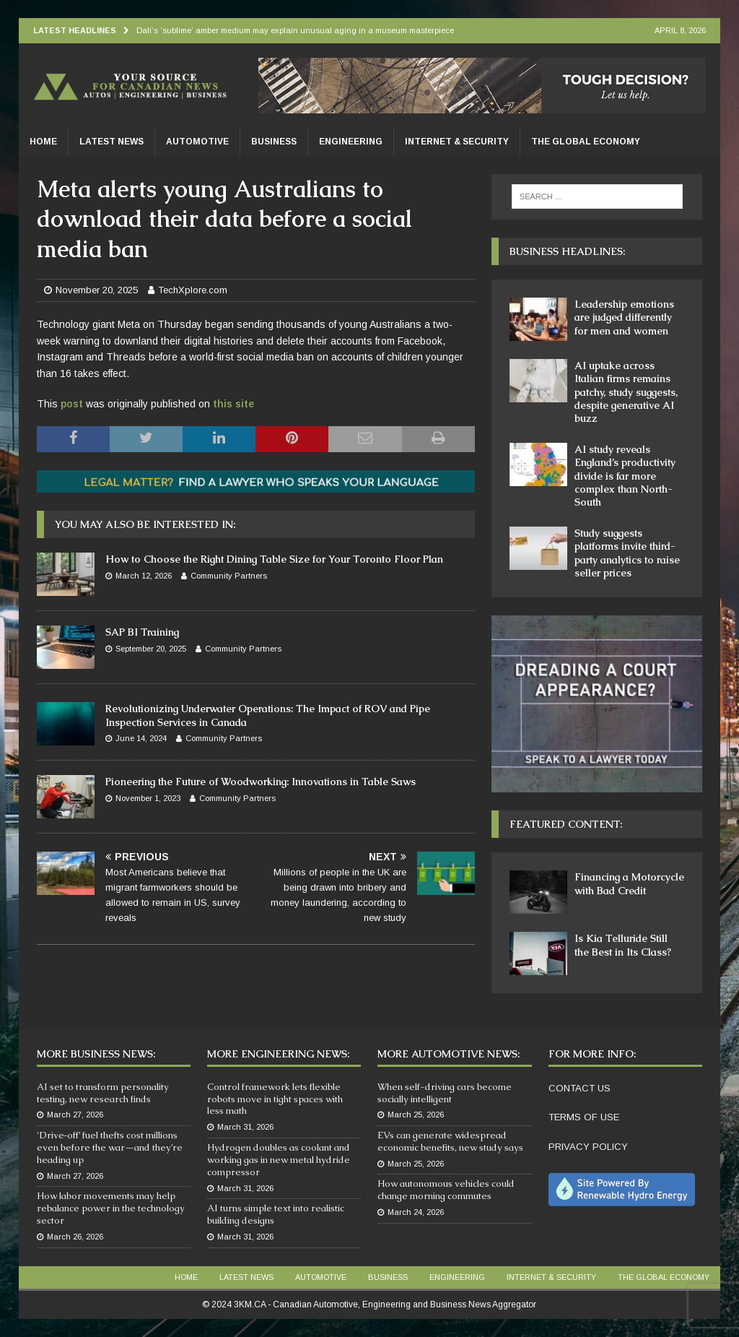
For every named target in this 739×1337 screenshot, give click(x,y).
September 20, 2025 (150, 648)
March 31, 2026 (245, 1126)
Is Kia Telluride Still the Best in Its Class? (622, 945)
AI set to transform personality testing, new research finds (103, 1093)
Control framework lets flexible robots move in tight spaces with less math (275, 1099)
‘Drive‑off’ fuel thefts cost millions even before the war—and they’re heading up (110, 1147)
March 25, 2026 (416, 1114)
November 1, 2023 (147, 798)
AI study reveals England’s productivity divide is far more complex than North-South (624, 476)
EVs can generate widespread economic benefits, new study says (450, 1141)
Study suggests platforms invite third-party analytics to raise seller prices (627, 553)
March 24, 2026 (416, 1212)
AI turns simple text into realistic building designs (275, 1214)
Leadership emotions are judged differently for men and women (624, 317)
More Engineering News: (278, 1053)
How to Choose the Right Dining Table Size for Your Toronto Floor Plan (274, 559)
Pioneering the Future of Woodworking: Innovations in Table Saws (260, 781)
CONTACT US (579, 1088)
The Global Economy (585, 142)
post (72, 404)
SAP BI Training (142, 632)
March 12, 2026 (143, 575)
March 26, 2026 (75, 1236)
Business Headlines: (567, 251)
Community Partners (229, 575)
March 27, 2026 (75, 1114)
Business (274, 142)
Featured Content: (566, 824)
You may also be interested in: (145, 524)
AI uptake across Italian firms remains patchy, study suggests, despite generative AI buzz (626, 392)
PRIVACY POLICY (588, 1146)
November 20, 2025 (97, 290)
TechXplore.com (192, 290)
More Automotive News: (448, 1053)
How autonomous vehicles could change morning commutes (446, 1189)
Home (43, 142)
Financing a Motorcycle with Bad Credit (629, 883)
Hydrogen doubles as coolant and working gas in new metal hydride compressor (278, 1159)
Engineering (350, 142)
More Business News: (96, 1053)
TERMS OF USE (583, 1117)
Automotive (197, 142)
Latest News (111, 142)
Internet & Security (457, 142)
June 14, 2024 (141, 738)
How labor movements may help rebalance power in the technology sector (111, 1208)
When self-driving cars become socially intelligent (444, 1093)
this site (233, 404)
